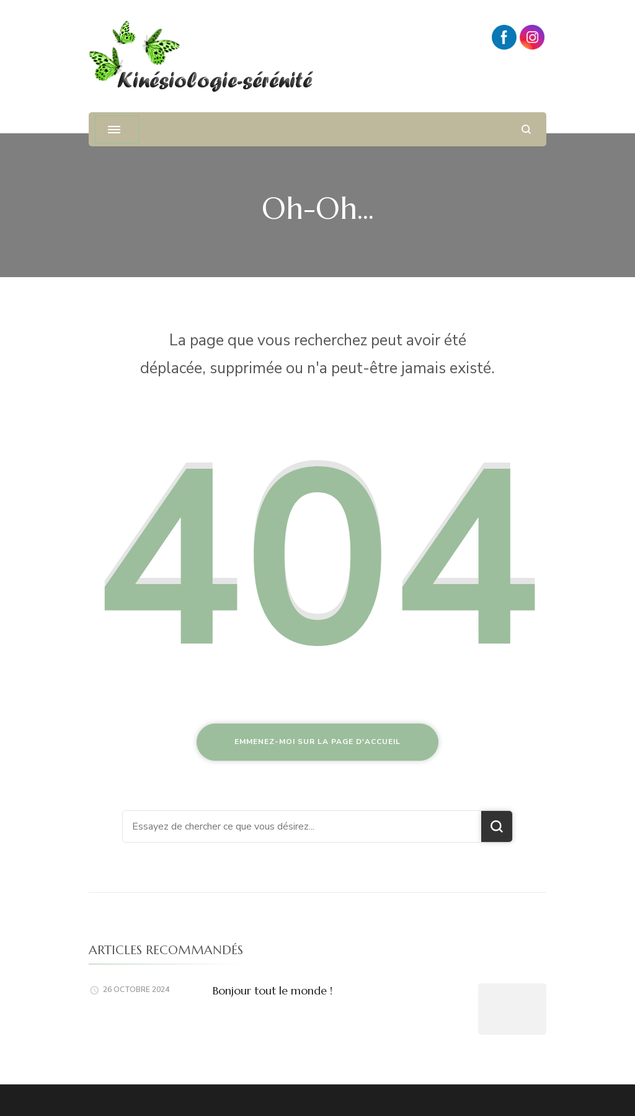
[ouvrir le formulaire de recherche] (526, 129)
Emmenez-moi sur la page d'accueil (317, 741)
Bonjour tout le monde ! (272, 990)
